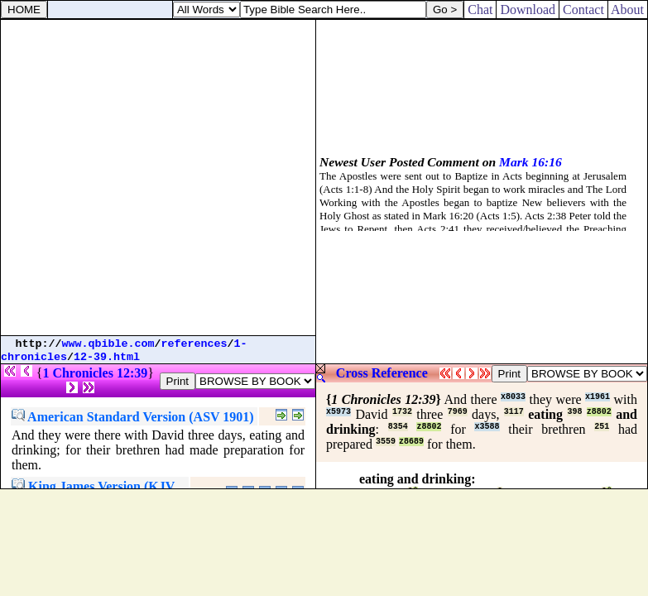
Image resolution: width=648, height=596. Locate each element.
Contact (583, 9)
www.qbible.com (108, 344)
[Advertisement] (157, 177)
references (194, 344)
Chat (480, 9)
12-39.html (107, 357)
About (627, 9)
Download (528, 9)
